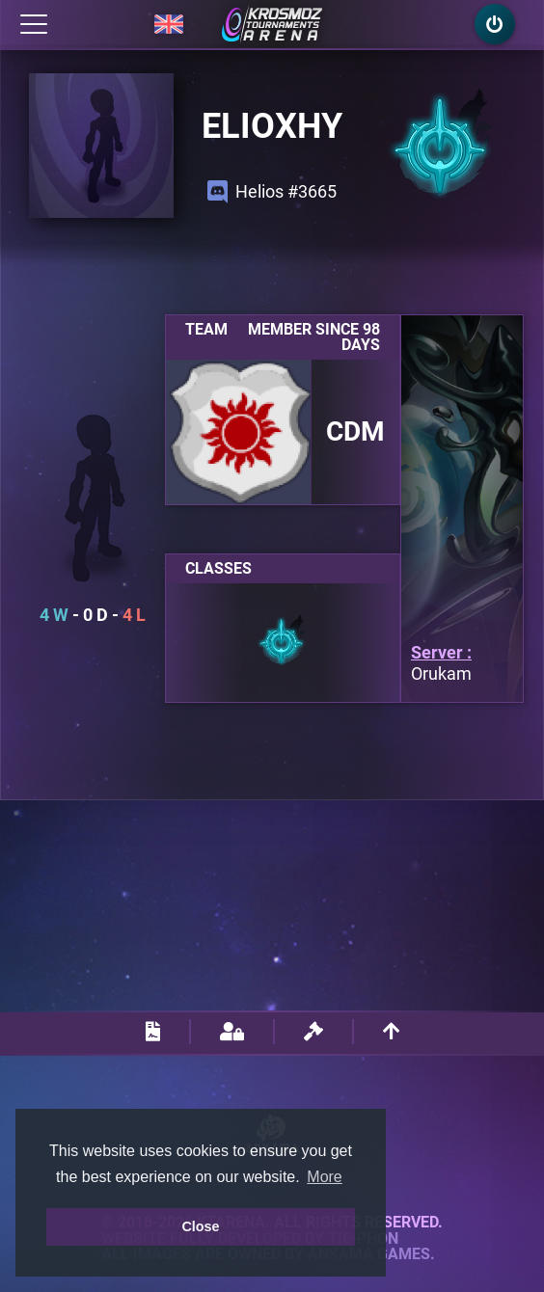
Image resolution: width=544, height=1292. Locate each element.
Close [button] (200, 1226)
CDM (355, 431)
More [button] (324, 1177)
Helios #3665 (272, 191)
